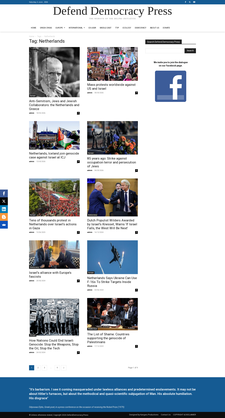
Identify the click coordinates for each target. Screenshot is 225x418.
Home (31, 36)
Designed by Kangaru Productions (41, 22)
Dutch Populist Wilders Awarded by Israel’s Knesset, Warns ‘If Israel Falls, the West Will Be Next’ (112, 224)
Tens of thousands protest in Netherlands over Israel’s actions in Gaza (53, 224)
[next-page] (63, 367)
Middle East (92, 329)
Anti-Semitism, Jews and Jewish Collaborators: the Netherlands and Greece (54, 105)
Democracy (92, 215)
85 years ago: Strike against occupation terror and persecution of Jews (111, 162)
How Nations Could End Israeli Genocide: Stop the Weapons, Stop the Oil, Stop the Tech (54, 344)
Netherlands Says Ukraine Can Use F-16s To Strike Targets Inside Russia (112, 282)
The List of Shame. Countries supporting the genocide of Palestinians (108, 338)
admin (31, 113)
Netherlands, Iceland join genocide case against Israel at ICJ (54, 155)
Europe (32, 96)
